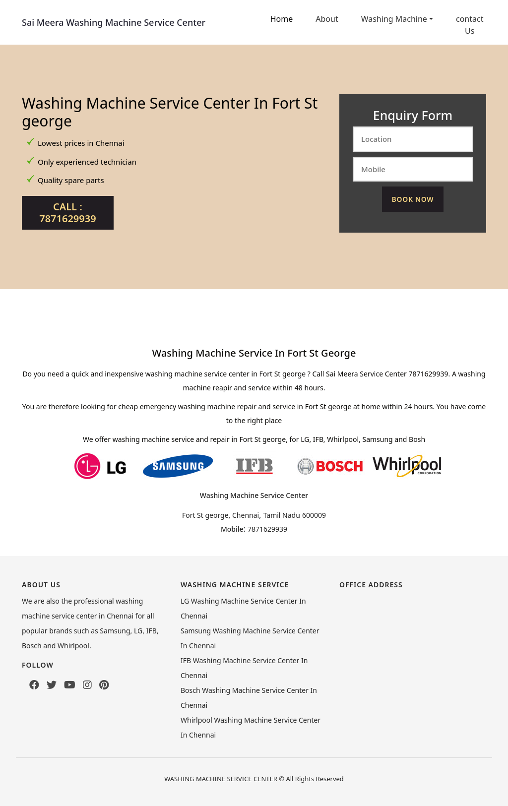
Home (281, 18)
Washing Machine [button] (394, 18)
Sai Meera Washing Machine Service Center (113, 22)
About (327, 18)
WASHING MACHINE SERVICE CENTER (220, 778)
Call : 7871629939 (67, 212)
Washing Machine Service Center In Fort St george (170, 112)
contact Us (469, 24)
